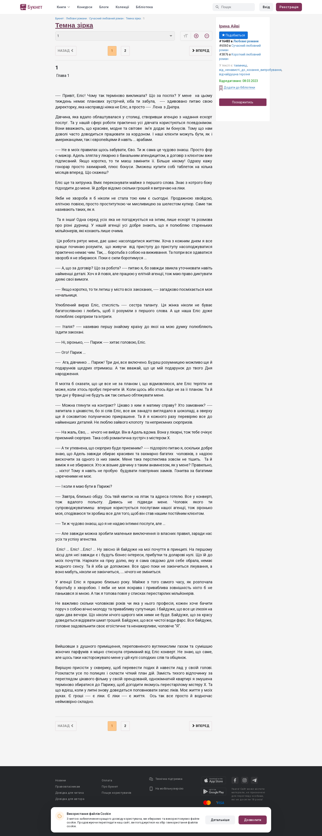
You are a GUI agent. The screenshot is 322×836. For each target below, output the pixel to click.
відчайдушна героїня (234, 74)
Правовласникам (67, 786)
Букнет (59, 18)
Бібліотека (144, 7)
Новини (60, 780)
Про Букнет (110, 786)
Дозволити (252, 820)
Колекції (122, 7)
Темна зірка (133, 18)
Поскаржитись (242, 102)
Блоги (104, 7)
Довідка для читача (69, 792)
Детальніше (220, 820)
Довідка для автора (69, 799)
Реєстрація (288, 7)
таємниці (240, 65)
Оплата (107, 780)
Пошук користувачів (116, 792)
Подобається (233, 35)
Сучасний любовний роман (106, 18)
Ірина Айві (229, 26)
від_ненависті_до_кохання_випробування (250, 70)
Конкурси (84, 7)
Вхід (266, 7)
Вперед (200, 51)
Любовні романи (76, 18)
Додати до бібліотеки (239, 87)
